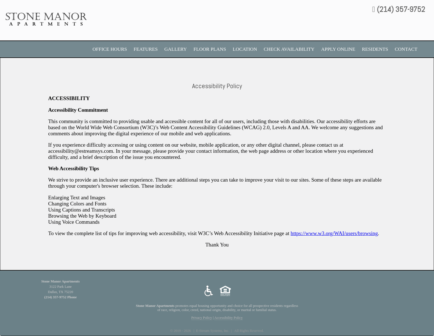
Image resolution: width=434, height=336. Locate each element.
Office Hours (109, 49)
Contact (406, 49)
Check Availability (289, 49)
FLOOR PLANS (209, 49)
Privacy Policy (201, 318)
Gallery (175, 49)
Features (146, 49)
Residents (375, 49)
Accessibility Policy (228, 318)
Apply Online (338, 49)
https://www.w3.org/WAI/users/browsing (334, 233)
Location (245, 49)
